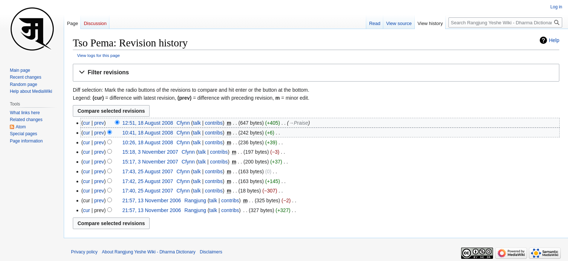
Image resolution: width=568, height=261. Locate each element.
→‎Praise (298, 123)
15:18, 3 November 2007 (150, 152)
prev (99, 123)
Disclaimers (211, 251)
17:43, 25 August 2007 (147, 171)
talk (197, 123)
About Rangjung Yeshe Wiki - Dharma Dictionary (148, 251)
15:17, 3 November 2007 (150, 162)
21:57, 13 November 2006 (151, 200)
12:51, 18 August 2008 (147, 123)
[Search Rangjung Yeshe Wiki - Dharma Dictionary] (505, 22)
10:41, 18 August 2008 (147, 133)
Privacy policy (84, 251)
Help (554, 40)
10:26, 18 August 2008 (147, 142)
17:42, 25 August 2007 (147, 181)
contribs (214, 123)
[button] (316, 73)
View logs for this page (98, 55)
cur (86, 123)
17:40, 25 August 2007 (147, 191)
